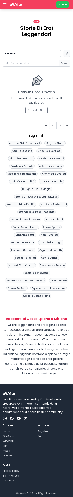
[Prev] (53, 125)
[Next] (59, 125)
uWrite (16, 4)
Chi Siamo (9, 436)
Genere (7, 455)
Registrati (43, 431)
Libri (5, 446)
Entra (41, 436)
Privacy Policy (11, 471)
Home (6, 431)
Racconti (8, 441)
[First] (46, 125)
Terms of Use (11, 475)
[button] (32, 53)
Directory (8, 480)
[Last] (66, 125)
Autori (6, 450)
